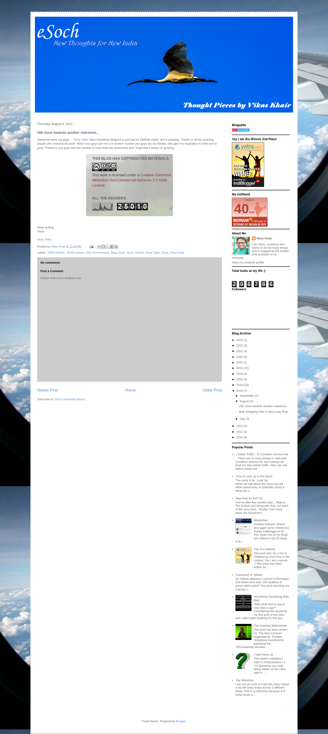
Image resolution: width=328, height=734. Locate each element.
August (245, 401)
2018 (240, 368)
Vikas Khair (177, 252)
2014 (240, 385)
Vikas (165, 252)
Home (130, 390)
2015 (240, 379)
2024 (240, 340)
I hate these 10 (263, 654)
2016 (240, 373)
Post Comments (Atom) (70, 399)
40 (241, 208)
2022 (240, 345)
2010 (240, 437)
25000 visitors (75, 252)
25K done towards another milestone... (264, 406)
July (243, 418)
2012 (240, 426)
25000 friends (56, 252)
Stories (139, 252)
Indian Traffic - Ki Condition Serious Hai (263, 454)
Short (129, 252)
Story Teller (81, 139)
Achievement (101, 252)
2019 (240, 362)
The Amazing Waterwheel (270, 625)
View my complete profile (248, 262)
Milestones (260, 520)
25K (88, 252)
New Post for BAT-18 (248, 498)
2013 (240, 390)
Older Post (212, 390)
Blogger (181, 721)
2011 (240, 431)
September (247, 395)
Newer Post (47, 390)
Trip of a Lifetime (264, 549)
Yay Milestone (244, 680)
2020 (240, 357)
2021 (240, 351)
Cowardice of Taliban (248, 574)
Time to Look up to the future (253, 476)
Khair (121, 252)
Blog (114, 252)
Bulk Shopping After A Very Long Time (263, 411)
